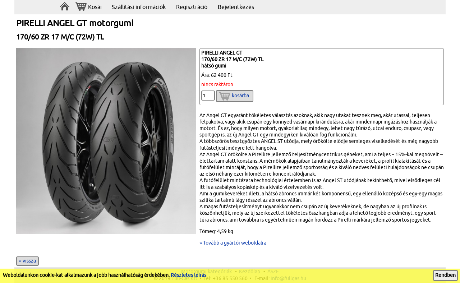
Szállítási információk (139, 7)
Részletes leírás (188, 275)
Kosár (88, 7)
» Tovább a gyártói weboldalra (232, 243)
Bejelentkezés (236, 7)
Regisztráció (191, 7)
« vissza (27, 261)
